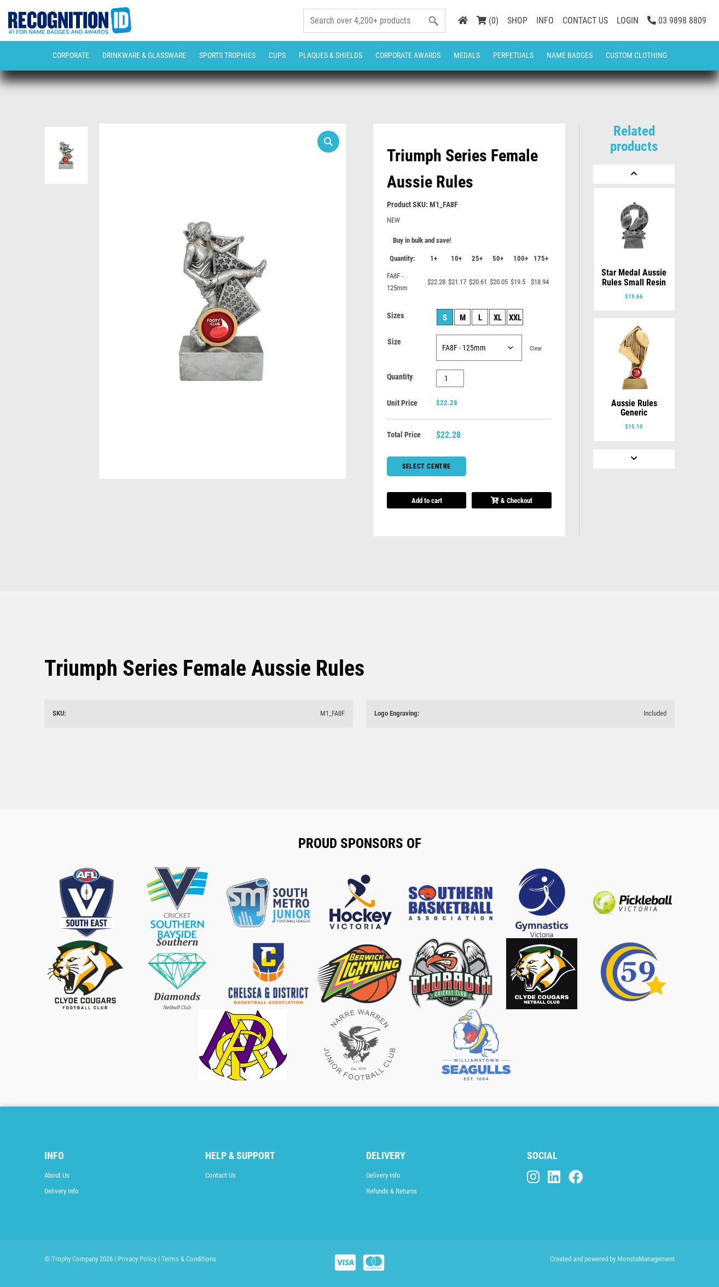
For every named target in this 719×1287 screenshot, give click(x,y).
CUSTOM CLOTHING (636, 55)
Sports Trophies (227, 55)
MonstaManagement (646, 1259)
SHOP (517, 20)
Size (394, 341)
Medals (467, 55)
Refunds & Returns (391, 1191)
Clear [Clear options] (536, 348)
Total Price (404, 434)
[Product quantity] (450, 378)
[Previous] (634, 174)
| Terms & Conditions (187, 1259)
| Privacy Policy (135, 1259)
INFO (545, 20)
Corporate (71, 55)
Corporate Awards (407, 55)
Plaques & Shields (330, 55)
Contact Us (220, 1175)
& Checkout (511, 500)
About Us (56, 1175)
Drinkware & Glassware (144, 55)
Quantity (400, 376)
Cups (277, 55)
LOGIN (628, 20)
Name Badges (570, 55)
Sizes (395, 315)
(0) (487, 20)
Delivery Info (61, 1191)
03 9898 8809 (676, 20)
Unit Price (402, 403)
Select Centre (426, 466)
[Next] (634, 459)
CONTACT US (585, 20)
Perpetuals (513, 55)
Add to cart (426, 500)
